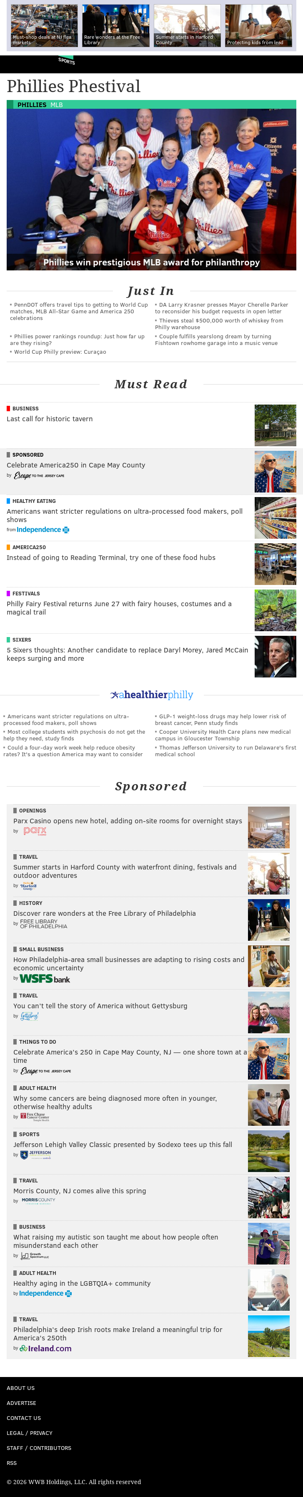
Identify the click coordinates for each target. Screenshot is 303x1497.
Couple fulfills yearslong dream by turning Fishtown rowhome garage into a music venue (216, 339)
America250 (29, 547)
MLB (56, 104)
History (31, 903)
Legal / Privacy (30, 1433)
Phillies (32, 104)
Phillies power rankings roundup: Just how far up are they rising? (77, 339)
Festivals (26, 593)
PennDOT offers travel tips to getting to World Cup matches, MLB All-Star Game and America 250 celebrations (79, 311)
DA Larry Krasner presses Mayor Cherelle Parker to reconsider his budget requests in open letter (221, 307)
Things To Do (37, 1041)
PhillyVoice (20, 64)
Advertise (21, 1403)
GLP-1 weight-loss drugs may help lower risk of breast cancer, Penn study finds (220, 719)
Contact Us (24, 1418)
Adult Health (37, 1088)
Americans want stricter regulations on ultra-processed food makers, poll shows (66, 719)
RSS (12, 1463)
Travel (28, 856)
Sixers (22, 639)
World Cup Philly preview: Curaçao (60, 351)
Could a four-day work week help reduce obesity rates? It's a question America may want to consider (73, 750)
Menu (289, 64)
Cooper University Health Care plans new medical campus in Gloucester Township (223, 734)
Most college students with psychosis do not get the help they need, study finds (74, 734)
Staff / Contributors (39, 1448)
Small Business (41, 949)
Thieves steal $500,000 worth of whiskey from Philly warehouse (219, 323)
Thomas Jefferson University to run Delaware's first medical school (225, 750)
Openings (32, 810)
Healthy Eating (34, 501)
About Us (21, 1388)
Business (26, 408)
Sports (66, 61)
